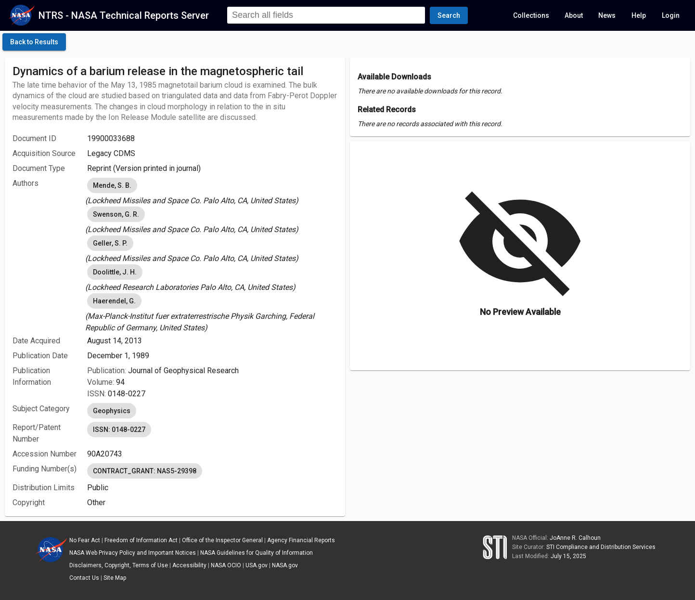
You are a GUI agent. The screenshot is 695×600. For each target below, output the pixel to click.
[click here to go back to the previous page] (34, 42)
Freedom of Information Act (141, 540)
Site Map (114, 577)
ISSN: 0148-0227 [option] (119, 429)
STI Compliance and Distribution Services (601, 547)
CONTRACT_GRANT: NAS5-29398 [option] (144, 471)
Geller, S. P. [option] (110, 243)
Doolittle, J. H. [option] (114, 272)
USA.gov (256, 565)
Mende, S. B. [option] (112, 185)
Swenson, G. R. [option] (116, 214)
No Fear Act (84, 540)
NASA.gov (285, 565)
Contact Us (84, 577)
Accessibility (189, 565)
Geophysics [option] (111, 410)
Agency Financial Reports (301, 540)
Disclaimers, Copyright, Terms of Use (118, 565)
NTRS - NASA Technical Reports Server (124, 15)
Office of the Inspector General (222, 540)
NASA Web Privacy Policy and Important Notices (132, 552)
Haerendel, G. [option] (114, 301)
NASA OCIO (226, 565)
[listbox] (212, 191)
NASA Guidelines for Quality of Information (256, 552)
